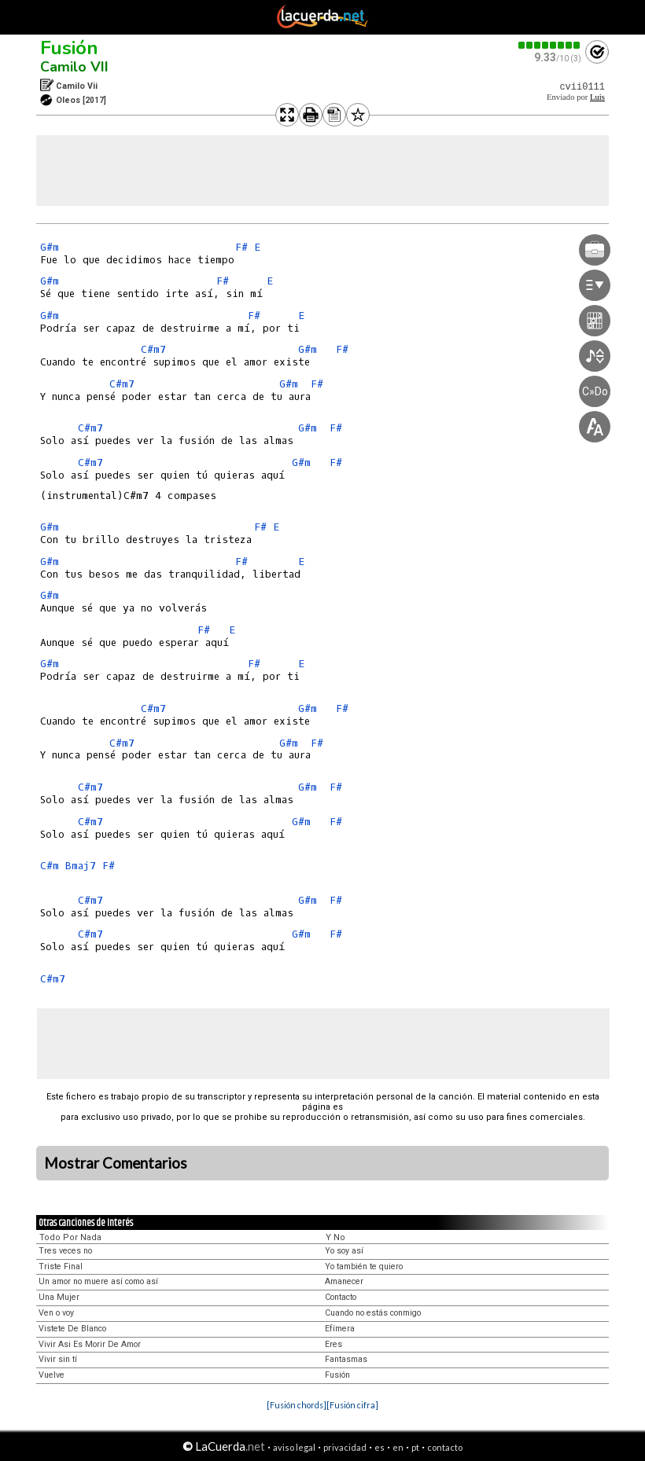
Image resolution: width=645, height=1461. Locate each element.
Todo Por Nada (70, 1237)
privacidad (345, 1447)
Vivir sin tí (58, 1359)
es (379, 1447)
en (398, 1447)
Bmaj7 (80, 865)
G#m (49, 247)
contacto (445, 1447)
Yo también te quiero (364, 1266)
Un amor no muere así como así (98, 1281)
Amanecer (344, 1281)
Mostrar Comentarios (115, 1163)
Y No (335, 1237)
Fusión (69, 48)
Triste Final (61, 1266)
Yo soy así (344, 1251)
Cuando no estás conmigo (373, 1313)
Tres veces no (65, 1251)
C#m (49, 865)
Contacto (340, 1297)
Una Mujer (59, 1297)
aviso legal (294, 1447)
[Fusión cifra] (352, 1405)
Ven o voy (56, 1313)
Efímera (340, 1328)
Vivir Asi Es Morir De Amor (90, 1344)
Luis (597, 97)
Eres (333, 1344)
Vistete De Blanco (72, 1328)
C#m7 (153, 349)
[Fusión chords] (296, 1405)
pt (415, 1447)
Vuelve (51, 1375)
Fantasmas (346, 1359)
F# (241, 247)
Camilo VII (74, 66)
